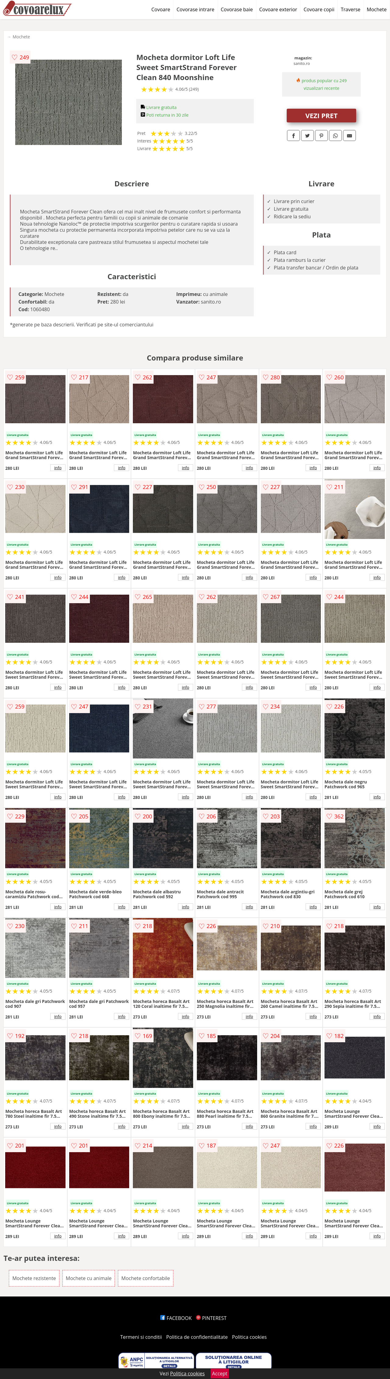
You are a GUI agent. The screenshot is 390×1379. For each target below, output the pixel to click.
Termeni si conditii (141, 1337)
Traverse (350, 9)
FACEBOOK (176, 1318)
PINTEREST (211, 1318)
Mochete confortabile (145, 1278)
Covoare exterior (278, 9)
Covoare (160, 9)
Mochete (377, 9)
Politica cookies (249, 1337)
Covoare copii (318, 9)
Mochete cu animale (89, 1278)
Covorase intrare (195, 9)
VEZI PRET (321, 115)
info (58, 467)
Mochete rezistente (34, 1278)
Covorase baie (237, 9)
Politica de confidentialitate (197, 1337)
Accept (219, 1373)
